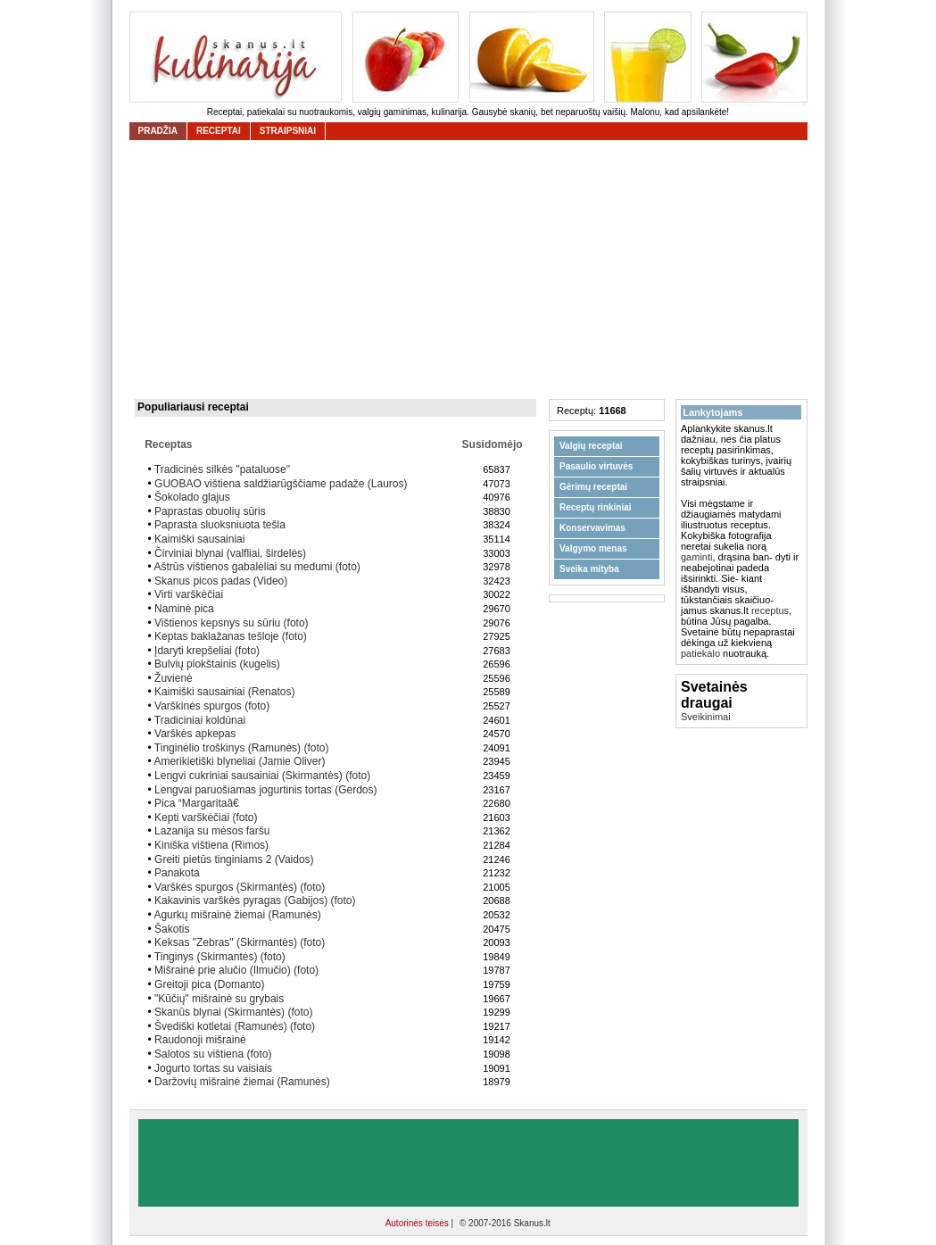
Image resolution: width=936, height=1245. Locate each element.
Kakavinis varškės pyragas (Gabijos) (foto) (254, 900)
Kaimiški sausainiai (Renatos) (224, 691)
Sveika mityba (589, 569)
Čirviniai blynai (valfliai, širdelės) (230, 553)
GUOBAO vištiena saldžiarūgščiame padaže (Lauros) (280, 483)
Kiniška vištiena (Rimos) (211, 845)
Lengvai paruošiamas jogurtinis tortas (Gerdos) (265, 790)
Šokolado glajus (192, 497)
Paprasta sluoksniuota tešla (220, 525)
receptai (218, 131)
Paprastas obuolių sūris (210, 511)
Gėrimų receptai (593, 487)
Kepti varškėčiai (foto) (205, 817)
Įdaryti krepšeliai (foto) (207, 650)
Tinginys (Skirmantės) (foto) (220, 956)
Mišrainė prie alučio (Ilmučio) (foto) (236, 970)
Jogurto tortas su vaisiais (213, 1068)
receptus (770, 610)
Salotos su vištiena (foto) (212, 1054)
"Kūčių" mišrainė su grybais (219, 998)
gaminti (696, 557)
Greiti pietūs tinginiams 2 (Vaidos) (234, 859)
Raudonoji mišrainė (200, 1039)
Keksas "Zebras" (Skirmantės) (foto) (239, 942)
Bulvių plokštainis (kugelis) (217, 664)
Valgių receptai (591, 446)
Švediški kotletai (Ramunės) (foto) (234, 1026)
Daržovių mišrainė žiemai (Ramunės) (242, 1081)
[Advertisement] (473, 269)
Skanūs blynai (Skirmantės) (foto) (233, 1012)
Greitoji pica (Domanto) (209, 984)
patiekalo (700, 653)
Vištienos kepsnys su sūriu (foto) (231, 623)
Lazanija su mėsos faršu (211, 831)
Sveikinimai (706, 716)
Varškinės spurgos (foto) (211, 706)
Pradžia (158, 131)
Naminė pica (184, 608)
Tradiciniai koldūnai (199, 720)
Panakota (177, 873)
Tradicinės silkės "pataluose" (222, 469)
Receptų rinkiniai (595, 507)
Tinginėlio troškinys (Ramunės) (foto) (241, 748)
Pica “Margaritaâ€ (199, 803)
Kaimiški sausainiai (199, 539)
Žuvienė (173, 678)
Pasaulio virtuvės (596, 466)
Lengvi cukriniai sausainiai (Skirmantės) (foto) (262, 775)
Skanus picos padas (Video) (220, 581)
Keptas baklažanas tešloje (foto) (230, 636)
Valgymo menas (593, 548)
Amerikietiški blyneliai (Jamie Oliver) (239, 761)
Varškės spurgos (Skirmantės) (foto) (239, 887)
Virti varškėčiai (188, 594)
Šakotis (171, 929)
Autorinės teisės (418, 1223)
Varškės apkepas (195, 733)
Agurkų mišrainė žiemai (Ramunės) (236, 915)
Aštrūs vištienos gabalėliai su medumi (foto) (256, 566)
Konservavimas (592, 528)
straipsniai (288, 131)
